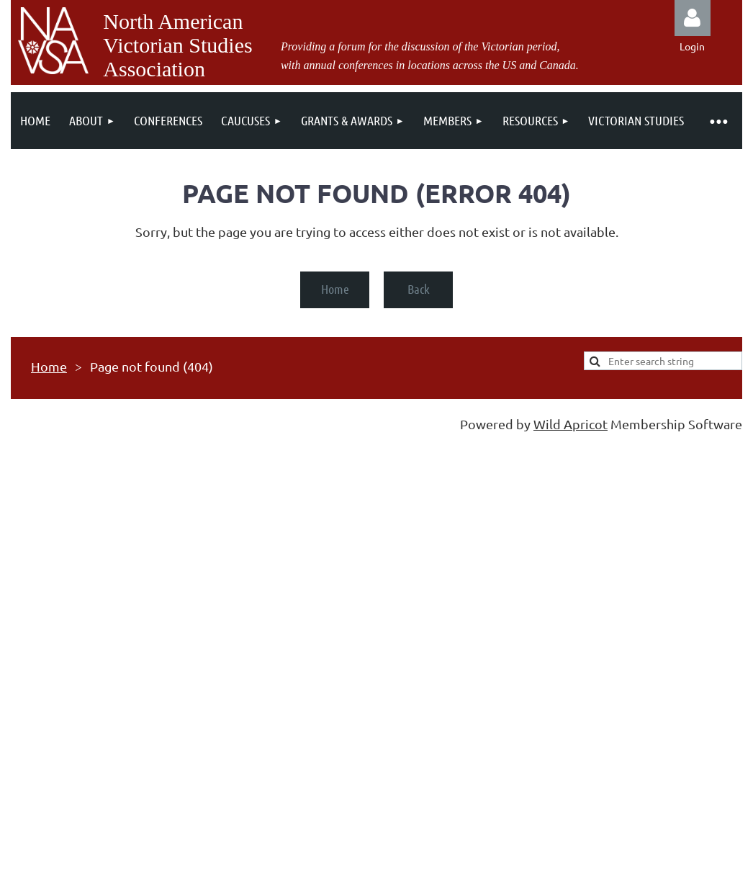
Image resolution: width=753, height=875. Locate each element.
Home (335, 289)
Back (418, 289)
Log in (693, 18)
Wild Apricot (570, 423)
